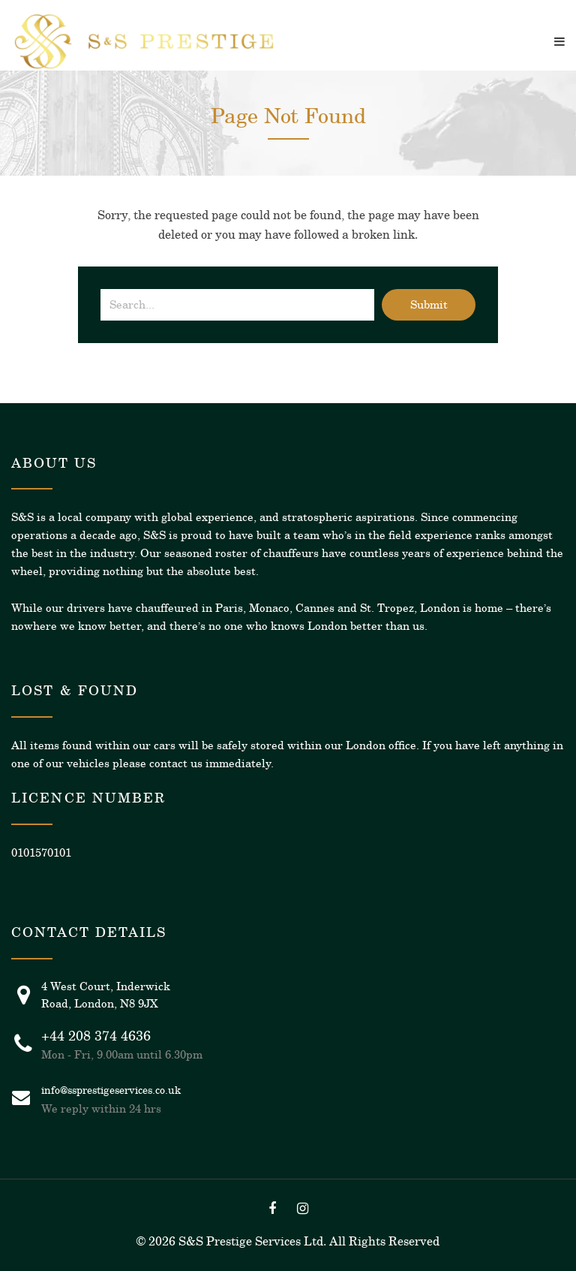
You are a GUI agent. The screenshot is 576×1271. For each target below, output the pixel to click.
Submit (429, 304)
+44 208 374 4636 (96, 1036)
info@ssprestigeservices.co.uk (111, 1090)
